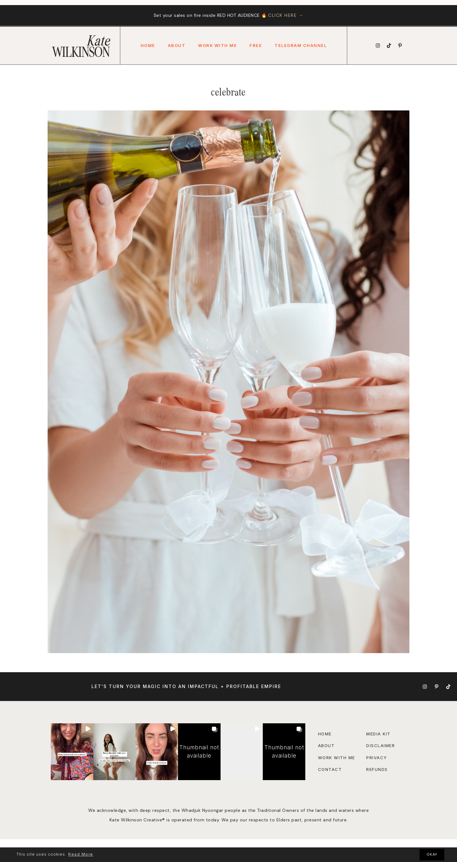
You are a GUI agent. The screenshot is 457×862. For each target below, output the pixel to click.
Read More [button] (80, 854)
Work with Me (336, 757)
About (177, 45)
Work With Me (217, 45)
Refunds (377, 769)
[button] (72, 751)
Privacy (376, 757)
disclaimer (380, 745)
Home (148, 45)
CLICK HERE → (285, 15)
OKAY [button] (432, 854)
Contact (330, 769)
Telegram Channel (301, 45)
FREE (255, 45)
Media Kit (378, 733)
